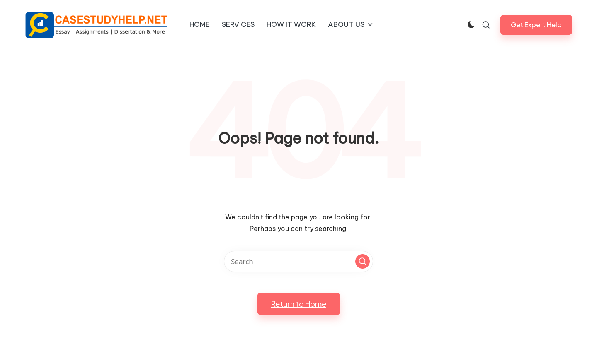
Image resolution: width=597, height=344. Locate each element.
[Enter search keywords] (298, 261)
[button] (536, 24)
